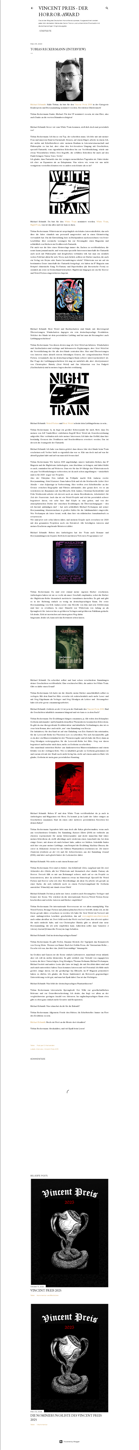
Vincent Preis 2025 (45, 1290)
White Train (70, 221)
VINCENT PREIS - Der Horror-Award (63, 11)
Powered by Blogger (69, 1441)
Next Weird (68, 423)
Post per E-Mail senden (46, 1045)
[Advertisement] (69, 1149)
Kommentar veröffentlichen (48, 1295)
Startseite (45, 31)
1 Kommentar (42, 1425)
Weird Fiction (52, 423)
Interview (39, 1049)
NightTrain (35, 225)
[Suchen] (107, 7)
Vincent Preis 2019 (51, 1049)
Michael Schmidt (38, 104)
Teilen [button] (32, 1045)
